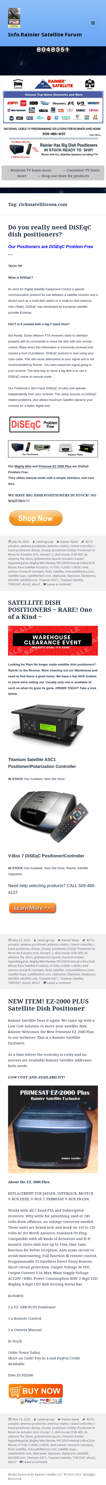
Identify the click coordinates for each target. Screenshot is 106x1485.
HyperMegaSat (18, 563)
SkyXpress (88, 576)
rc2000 (65, 567)
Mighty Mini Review (42, 563)
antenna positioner (33, 546)
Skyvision (73, 576)
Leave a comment (59, 584)
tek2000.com (28, 580)
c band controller (80, 546)
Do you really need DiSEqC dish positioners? (49, 230)
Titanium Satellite (71, 580)
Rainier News (69, 542)
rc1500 (54, 567)
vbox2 (26, 584)
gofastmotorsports (47, 559)
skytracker (59, 576)
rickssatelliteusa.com (79, 571)
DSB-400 (77, 554)
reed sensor (58, 1445)
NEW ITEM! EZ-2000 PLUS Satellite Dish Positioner (48, 1004)
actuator (13, 546)
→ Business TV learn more (28, 170)
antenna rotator (57, 546)
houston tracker (72, 559)
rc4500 (75, 567)
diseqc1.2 (46, 554)
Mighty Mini (23, 466)
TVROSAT (14, 584)
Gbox (29, 559)
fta (22, 559)
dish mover (62, 554)
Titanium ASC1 (49, 580)
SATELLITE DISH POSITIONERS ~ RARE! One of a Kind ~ (50, 609)
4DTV (88, 542)
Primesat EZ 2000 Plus (55, 466)
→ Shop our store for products (63, 175)
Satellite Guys (17, 576)
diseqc (35, 550)
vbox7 (36, 584)
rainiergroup (44, 542)
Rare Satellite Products (33, 567)
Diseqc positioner (54, 550)
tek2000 (13, 580)
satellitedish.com (39, 576)
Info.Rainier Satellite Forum (45, 34)
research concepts (31, 571)
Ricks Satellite (55, 571)
